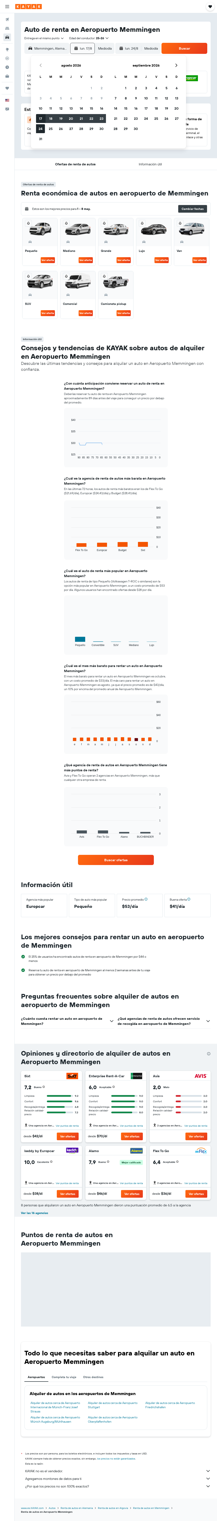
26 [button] (61, 129)
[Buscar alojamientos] (7, 28)
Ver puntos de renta (67, 1125)
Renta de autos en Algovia (113, 1508)
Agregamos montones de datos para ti (118, 1478)
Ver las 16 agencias (34, 1213)
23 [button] (101, 118)
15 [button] (91, 108)
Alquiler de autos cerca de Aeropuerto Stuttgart (113, 1405)
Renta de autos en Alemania (77, 1508)
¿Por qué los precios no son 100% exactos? (118, 1486)
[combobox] (44, 38)
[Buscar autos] (7, 37)
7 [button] (81, 98)
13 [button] (71, 108)
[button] (7, 6)
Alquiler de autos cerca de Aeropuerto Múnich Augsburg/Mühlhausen (55, 1419)
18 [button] (50, 118)
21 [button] (81, 118)
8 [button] (91, 98)
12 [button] (61, 108)
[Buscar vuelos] (7, 19)
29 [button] (91, 129)
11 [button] (50, 108)
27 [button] (71, 129)
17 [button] (40, 118)
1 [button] (91, 88)
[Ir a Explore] (7, 49)
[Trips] (7, 88)
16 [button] (101, 108)
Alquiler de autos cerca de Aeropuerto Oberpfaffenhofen (113, 1419)
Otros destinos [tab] (93, 1377)
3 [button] (41, 98)
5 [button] (61, 98)
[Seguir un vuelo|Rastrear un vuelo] (7, 58)
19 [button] (61, 118)
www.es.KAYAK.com (32, 1508)
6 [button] (71, 98)
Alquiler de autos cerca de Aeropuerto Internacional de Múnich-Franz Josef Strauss (55, 1407)
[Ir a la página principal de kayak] (28, 6)
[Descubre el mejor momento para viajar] (7, 67)
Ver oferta (48, 260)
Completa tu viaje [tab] (64, 1377)
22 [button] (91, 118)
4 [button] (51, 98)
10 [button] (40, 108)
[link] (116, 860)
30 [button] (101, 129)
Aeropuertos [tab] (36, 1377)
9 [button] (102, 98)
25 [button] (51, 129)
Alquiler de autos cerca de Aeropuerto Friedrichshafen (170, 1405)
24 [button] (40, 129)
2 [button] (102, 88)
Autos (52, 1508)
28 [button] (81, 129)
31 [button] (40, 139)
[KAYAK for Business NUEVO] (7, 76)
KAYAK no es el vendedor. (118, 1471)
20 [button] (71, 118)
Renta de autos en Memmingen (151, 1508)
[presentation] (209, 1054)
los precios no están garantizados (116, 1458)
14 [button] (81, 108)
